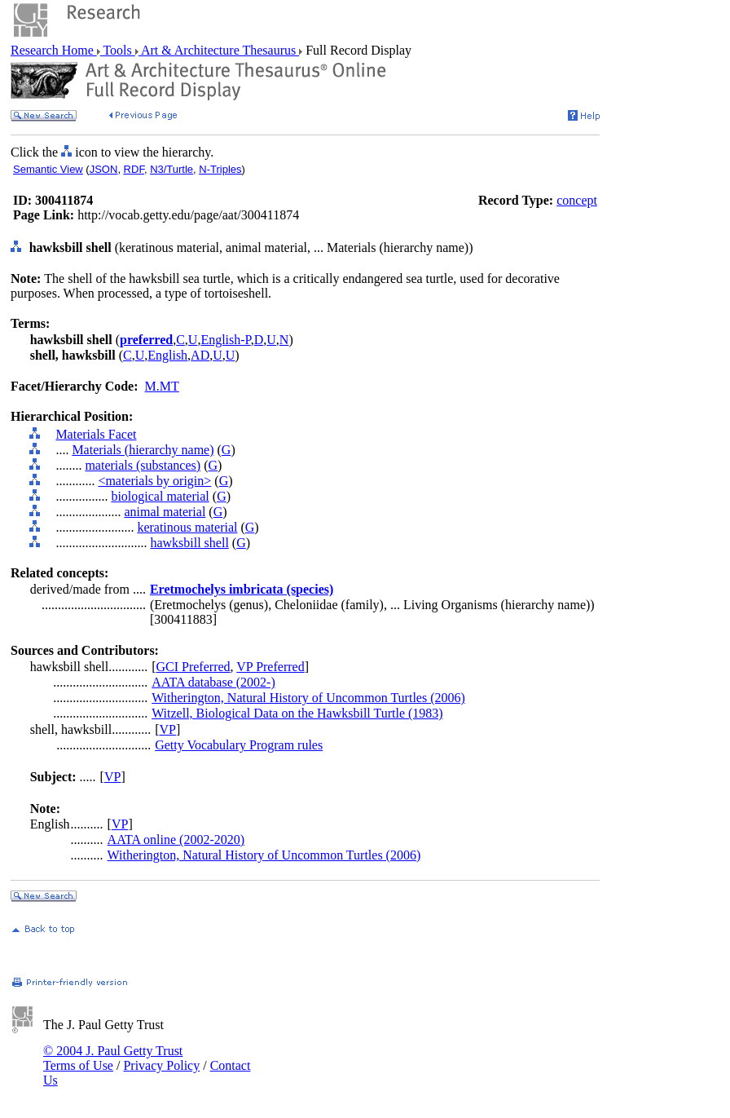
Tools (117, 50)
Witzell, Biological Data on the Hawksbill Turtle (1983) (297, 713)
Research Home (54, 50)
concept (576, 200)
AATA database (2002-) (213, 682)
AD (200, 355)
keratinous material (187, 527)
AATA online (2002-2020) (176, 839)
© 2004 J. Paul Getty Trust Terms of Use (112, 1058)
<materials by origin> (154, 481)
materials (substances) (142, 465)
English (167, 355)
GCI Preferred (193, 667)
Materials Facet (95, 434)
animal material (164, 512)
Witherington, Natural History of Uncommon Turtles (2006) (308, 698)
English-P (225, 340)
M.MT (162, 386)
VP (167, 729)
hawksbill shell (189, 543)
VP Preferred (270, 667)
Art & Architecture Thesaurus (219, 50)
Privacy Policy (161, 1065)
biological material (160, 496)
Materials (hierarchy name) (142, 450)
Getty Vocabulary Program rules (239, 745)
